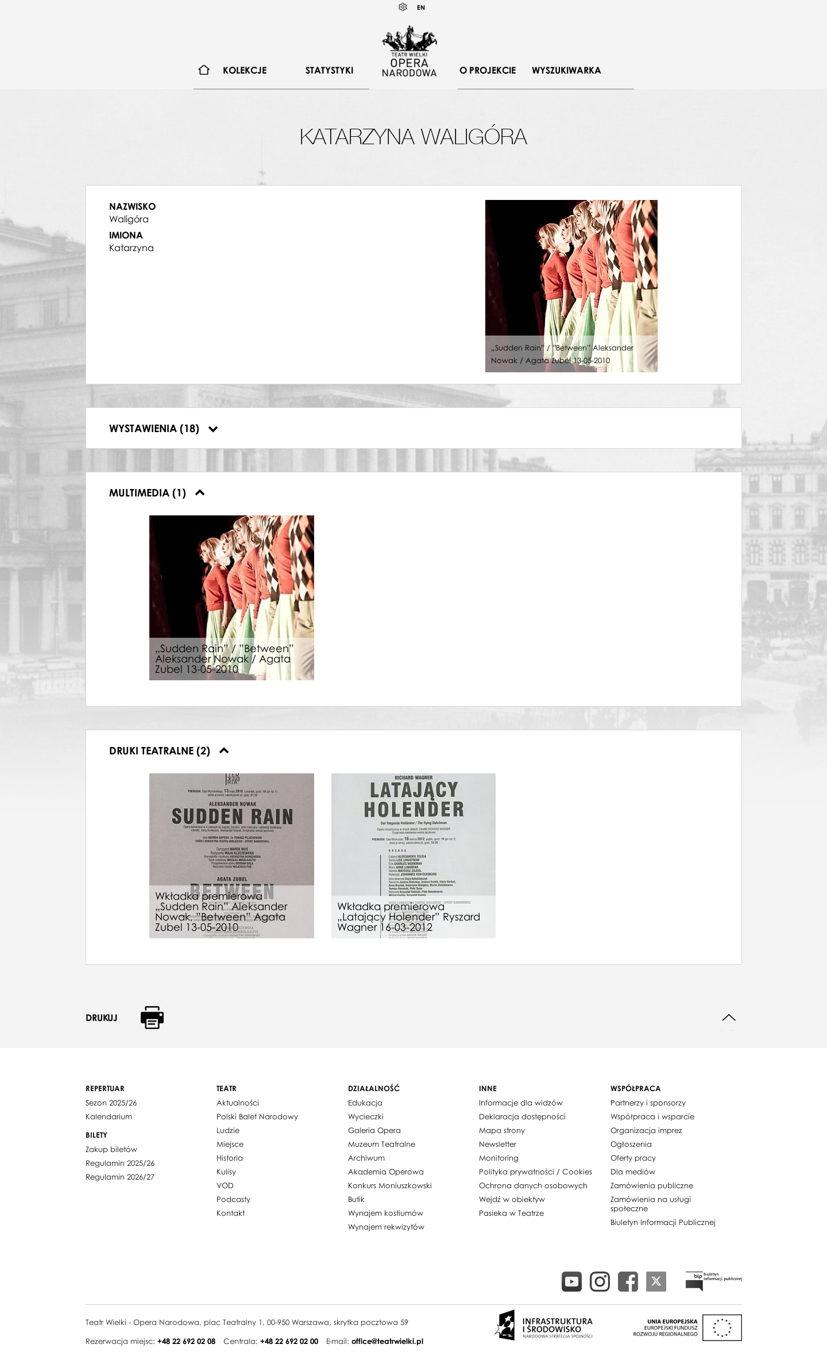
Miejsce (230, 1144)
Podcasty (233, 1199)
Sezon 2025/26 (111, 1102)
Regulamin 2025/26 (120, 1163)
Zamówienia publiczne (651, 1185)
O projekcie (487, 70)
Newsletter (497, 1144)
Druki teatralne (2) (169, 750)
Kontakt (231, 1213)
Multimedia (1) (157, 492)
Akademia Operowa (386, 1171)
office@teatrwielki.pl (387, 1341)
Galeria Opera (374, 1130)
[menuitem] (204, 70)
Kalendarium (109, 1116)
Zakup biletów (111, 1149)
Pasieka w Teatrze (511, 1213)
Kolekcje (244, 70)
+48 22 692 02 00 (289, 1341)
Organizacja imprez (646, 1130)
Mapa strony (502, 1130)
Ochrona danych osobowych (533, 1185)
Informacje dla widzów (521, 1102)
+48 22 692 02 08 (186, 1341)
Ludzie (228, 1130)
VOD (225, 1185)
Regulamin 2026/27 (120, 1176)
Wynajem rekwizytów (386, 1226)
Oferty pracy (633, 1157)
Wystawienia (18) (163, 428)
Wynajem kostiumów (385, 1213)
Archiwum (366, 1157)
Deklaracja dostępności (522, 1116)
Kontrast (403, 7)
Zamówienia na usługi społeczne (650, 1204)
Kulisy (226, 1171)
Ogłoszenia (631, 1144)
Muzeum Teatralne (381, 1144)
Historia (230, 1157)
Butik (356, 1199)
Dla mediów (632, 1171)
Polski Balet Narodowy (257, 1116)
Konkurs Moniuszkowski (390, 1185)
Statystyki (329, 70)
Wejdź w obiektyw (512, 1199)
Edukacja (365, 1102)
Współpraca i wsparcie (652, 1116)
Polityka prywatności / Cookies (535, 1171)
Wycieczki (366, 1116)
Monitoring (499, 1157)
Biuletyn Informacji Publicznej (663, 1222)
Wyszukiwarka (566, 70)
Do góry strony (729, 1018)
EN (421, 7)
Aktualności (238, 1102)
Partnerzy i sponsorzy (648, 1102)
